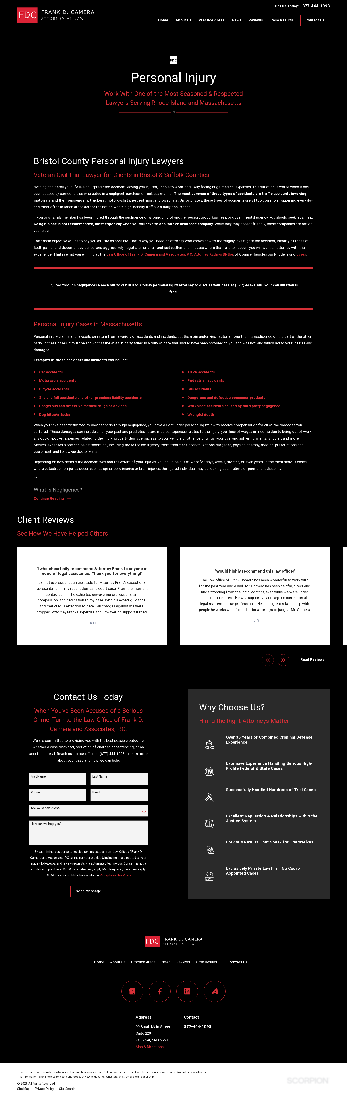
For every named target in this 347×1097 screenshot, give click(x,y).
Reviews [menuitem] (256, 20)
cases (301, 261)
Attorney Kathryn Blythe (213, 261)
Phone (28, 792)
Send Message (81, 891)
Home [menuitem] (163, 20)
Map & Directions (150, 1047)
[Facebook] (159, 991)
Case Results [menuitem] (281, 20)
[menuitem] (23, 1088)
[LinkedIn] (187, 991)
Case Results (206, 962)
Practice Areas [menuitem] (211, 20)
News (165, 962)
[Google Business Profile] (132, 991)
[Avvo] (214, 991)
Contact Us (314, 20)
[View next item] (283, 660)
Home (99, 962)
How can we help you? (39, 824)
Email (89, 792)
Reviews (183, 962)
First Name (31, 776)
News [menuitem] (236, 20)
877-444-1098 (316, 6)
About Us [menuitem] (183, 20)
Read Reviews (312, 659)
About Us (117, 962)
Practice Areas (143, 962)
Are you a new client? (38, 808)
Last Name (92, 776)
